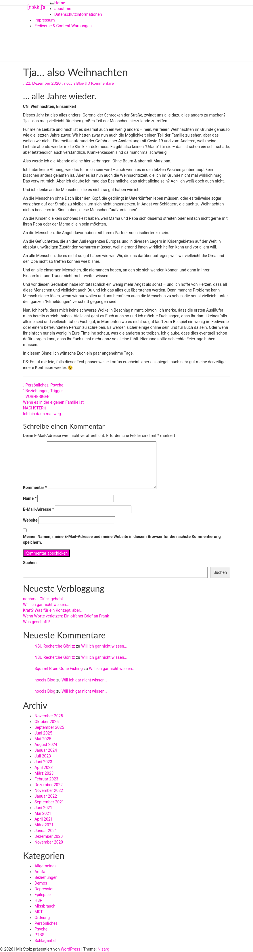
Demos (40, 883)
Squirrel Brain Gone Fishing (58, 668)
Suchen (30, 562)
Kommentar (35, 487)
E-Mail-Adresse (38, 509)
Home (59, 3)
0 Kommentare (101, 83)
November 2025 (48, 716)
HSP (38, 900)
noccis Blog (74, 83)
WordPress (70, 949)
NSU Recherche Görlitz (54, 646)
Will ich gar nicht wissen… (46, 604)
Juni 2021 (43, 807)
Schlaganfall (45, 940)
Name (30, 498)
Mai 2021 (42, 813)
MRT (38, 912)
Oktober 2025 (46, 721)
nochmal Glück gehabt (43, 599)
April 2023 (43, 767)
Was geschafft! (36, 621)
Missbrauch (44, 906)
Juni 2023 (43, 761)
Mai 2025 (42, 739)
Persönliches (37, 385)
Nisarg (104, 949)
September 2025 (49, 727)
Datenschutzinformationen (78, 14)
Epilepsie (42, 894)
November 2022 (48, 790)
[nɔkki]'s (36, 7)
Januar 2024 (45, 750)
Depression (44, 889)
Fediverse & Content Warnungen (63, 26)
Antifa (39, 871)
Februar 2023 (46, 779)
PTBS (39, 934)
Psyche (56, 385)
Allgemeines (45, 866)
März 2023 (43, 773)
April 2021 (43, 819)
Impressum (44, 20)
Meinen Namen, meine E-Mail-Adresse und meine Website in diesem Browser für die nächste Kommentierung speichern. (122, 539)
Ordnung (42, 917)
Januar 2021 (45, 830)
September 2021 (49, 802)
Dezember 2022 (48, 784)
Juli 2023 (42, 756)
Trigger (56, 390)
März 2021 (43, 825)
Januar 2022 (45, 796)
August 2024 (45, 744)
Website (30, 520)
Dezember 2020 (48, 836)
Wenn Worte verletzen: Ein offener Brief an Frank (66, 616)
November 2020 (48, 842)
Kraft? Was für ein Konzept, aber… (53, 610)
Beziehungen (37, 390)
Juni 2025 (43, 733)
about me (62, 8)
